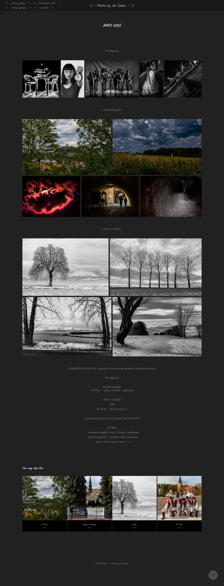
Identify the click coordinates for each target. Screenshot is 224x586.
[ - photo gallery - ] (18, 3)
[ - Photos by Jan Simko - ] (112, 5)
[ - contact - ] (44, 8)
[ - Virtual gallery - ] (19, 8)
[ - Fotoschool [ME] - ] (47, 3)
